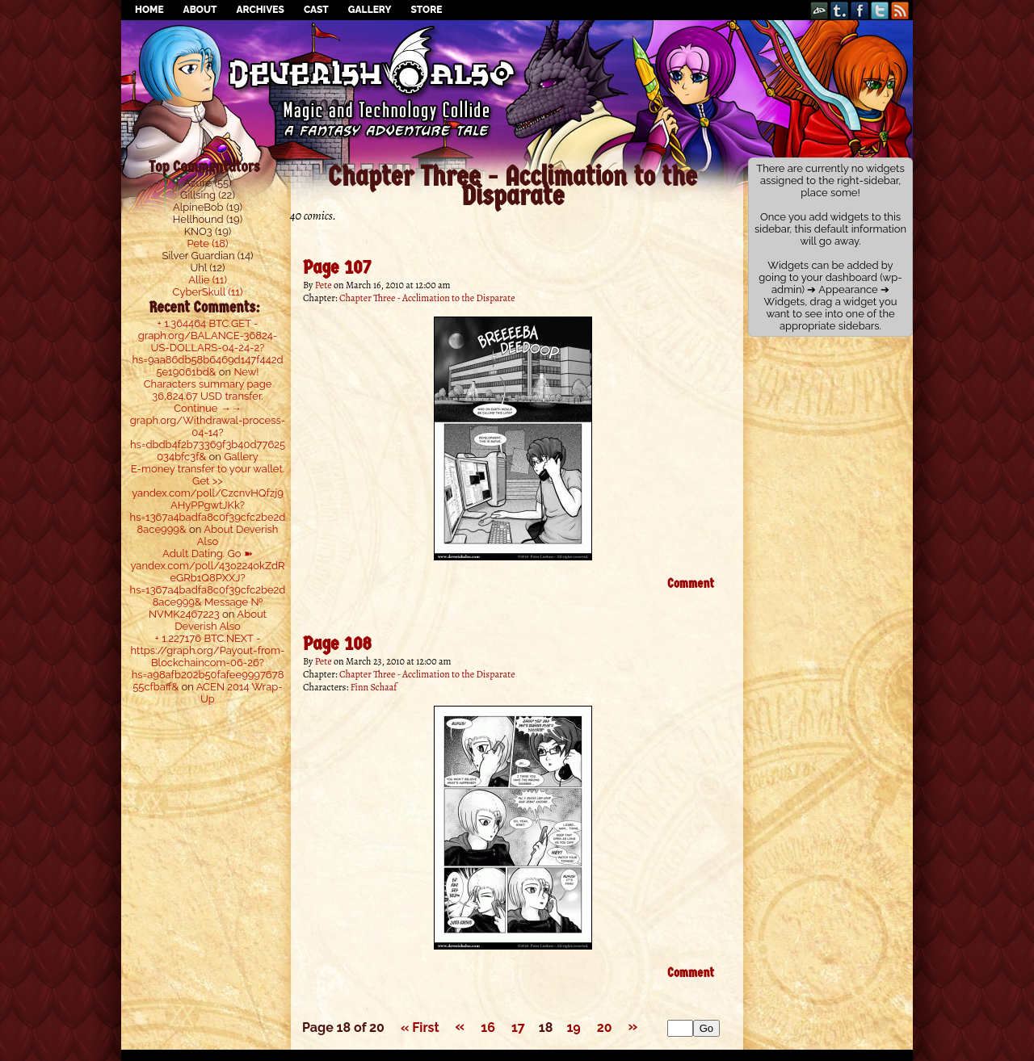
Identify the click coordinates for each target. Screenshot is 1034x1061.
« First (420, 1027)
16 (488, 1027)
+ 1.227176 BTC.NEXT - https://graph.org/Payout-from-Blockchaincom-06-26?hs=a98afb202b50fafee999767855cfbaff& (208, 662)
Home (149, 9)
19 (573, 1027)
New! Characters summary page (208, 378)
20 (604, 1027)
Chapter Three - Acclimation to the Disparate (427, 297)
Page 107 (337, 267)
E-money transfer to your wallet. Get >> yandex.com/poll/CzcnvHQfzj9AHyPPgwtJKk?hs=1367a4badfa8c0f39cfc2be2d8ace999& (208, 499)
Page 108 (337, 643)
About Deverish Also (220, 620)
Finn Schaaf (374, 687)
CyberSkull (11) (208, 292)
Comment (690, 583)
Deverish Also (517, 60)
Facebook (860, 10)
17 (518, 1027)
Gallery (370, 9)
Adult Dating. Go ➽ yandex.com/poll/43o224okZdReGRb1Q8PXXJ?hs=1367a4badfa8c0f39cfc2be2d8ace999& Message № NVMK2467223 (208, 583)
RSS (900, 10)
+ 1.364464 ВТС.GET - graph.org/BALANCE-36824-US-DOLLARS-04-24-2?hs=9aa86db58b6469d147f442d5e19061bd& (207, 347)
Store (426, 9)
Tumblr (840, 10)
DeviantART (819, 10)
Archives (260, 9)
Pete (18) (208, 243)
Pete (323, 285)
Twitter (880, 10)
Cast (316, 9)
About (200, 9)
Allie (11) (207, 280)
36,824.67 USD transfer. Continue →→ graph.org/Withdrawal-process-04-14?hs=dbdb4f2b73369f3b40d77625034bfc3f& (207, 426)
